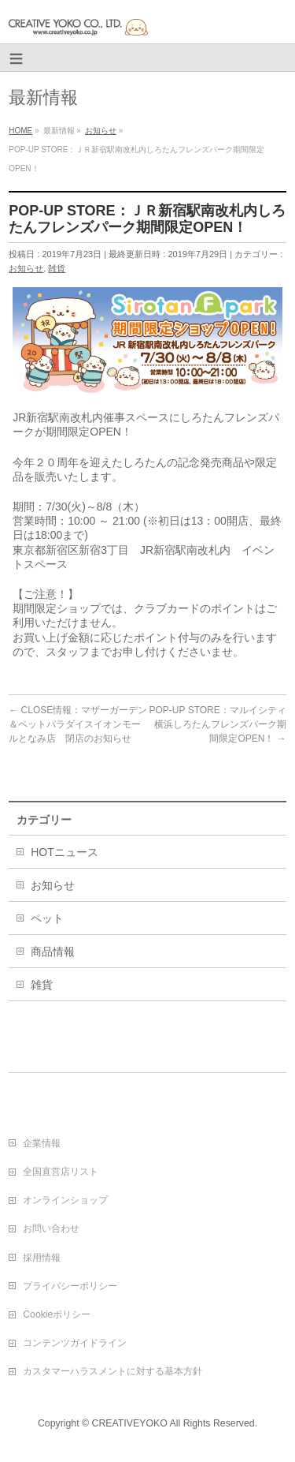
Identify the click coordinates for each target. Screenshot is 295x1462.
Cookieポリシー (56, 1314)
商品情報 (53, 951)
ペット (47, 918)
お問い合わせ (51, 1228)
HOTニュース (64, 852)
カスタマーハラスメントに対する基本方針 (112, 1371)
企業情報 (42, 1143)
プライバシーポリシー (70, 1286)
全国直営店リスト (60, 1171)
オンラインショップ (65, 1200)
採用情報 (42, 1257)
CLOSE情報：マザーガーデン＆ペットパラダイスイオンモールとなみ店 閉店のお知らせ (78, 724)
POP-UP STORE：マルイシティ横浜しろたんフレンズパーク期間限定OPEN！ (217, 724)
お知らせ (26, 268)
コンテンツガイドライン (75, 1342)
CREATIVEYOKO (130, 1423)
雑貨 (56, 268)
